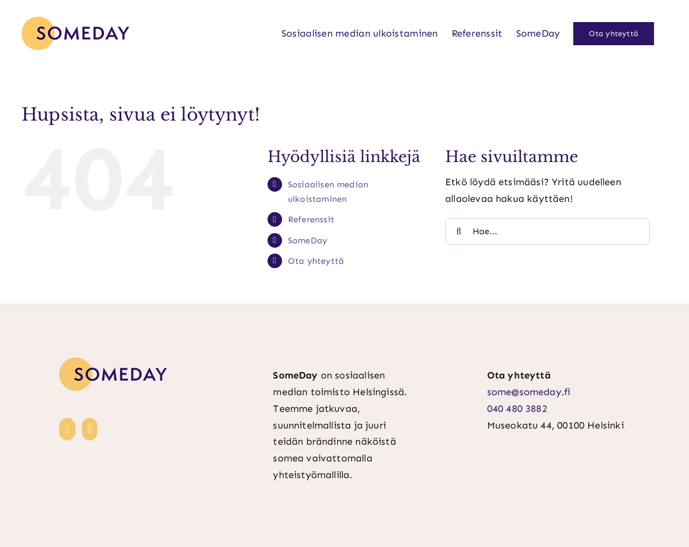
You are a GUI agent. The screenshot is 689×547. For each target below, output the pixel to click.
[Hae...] (547, 231)
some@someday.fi (529, 392)
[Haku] (458, 231)
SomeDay (307, 240)
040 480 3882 (517, 409)
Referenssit (311, 219)
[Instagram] (90, 429)
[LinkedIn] (67, 429)
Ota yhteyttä (316, 261)
